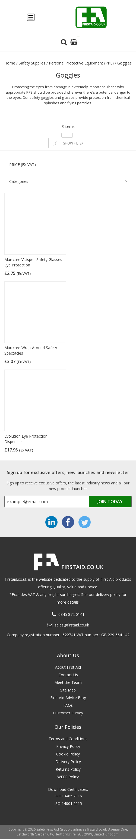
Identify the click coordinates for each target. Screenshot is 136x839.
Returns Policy (68, 769)
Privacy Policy (68, 746)
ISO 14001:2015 (68, 803)
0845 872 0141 (71, 614)
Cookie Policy (68, 754)
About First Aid (68, 667)
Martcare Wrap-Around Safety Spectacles (30, 350)
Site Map (68, 690)
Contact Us (68, 674)
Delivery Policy (68, 761)
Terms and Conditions (68, 738)
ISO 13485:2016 (68, 795)
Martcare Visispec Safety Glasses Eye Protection (33, 262)
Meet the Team (68, 682)
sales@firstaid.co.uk (72, 625)
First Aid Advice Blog (68, 697)
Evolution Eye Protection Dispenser (26, 439)
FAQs (68, 705)
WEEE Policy (68, 776)
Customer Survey (68, 712)
